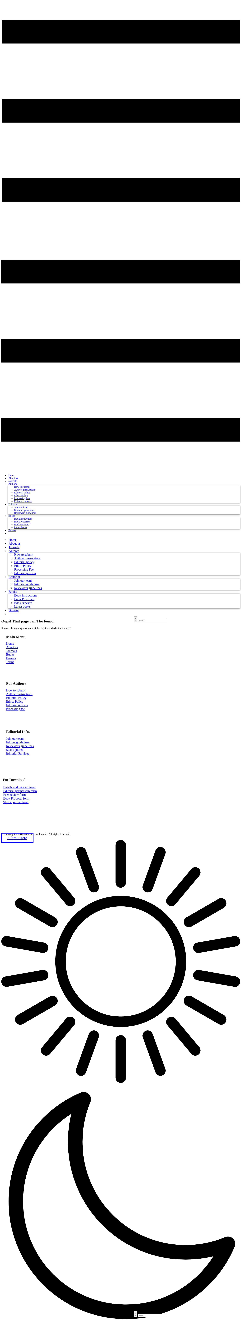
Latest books (20, 527)
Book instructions (23, 518)
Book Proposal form (16, 798)
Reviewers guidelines (25, 513)
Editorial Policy (16, 698)
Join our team (21, 507)
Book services (21, 524)
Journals (11, 651)
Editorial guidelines (24, 510)
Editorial (12, 504)
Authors (12, 483)
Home (10, 643)
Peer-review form (14, 794)
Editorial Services (17, 753)
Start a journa (15, 749)
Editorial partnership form (20, 791)
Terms (10, 662)
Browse (12, 530)
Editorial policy (22, 492)
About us (12, 647)
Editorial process (23, 501)
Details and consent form (19, 787)
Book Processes (22, 521)
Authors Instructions (24, 489)
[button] (122, 1083)
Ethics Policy (21, 495)
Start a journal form (15, 802)
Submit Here (17, 838)
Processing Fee (22, 498)
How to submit (21, 486)
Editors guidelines (17, 742)
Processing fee (15, 709)
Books (11, 515)
